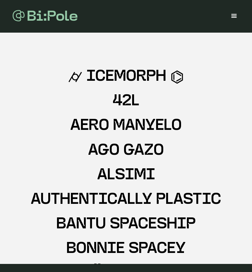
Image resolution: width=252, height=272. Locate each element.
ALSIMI (126, 176)
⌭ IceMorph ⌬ (126, 77)
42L (126, 102)
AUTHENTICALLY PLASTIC (126, 200)
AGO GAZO (126, 151)
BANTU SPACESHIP (126, 225)
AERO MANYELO (126, 126)
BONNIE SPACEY (126, 249)
